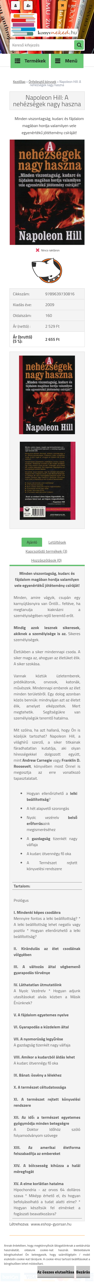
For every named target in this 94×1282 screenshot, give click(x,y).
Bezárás (83, 1272)
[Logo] (44, 24)
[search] (78, 45)
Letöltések (57, 542)
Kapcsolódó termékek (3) (46, 551)
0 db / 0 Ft (75, 6)
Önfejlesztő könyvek (42, 81)
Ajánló (32, 542)
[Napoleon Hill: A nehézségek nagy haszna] (47, 142)
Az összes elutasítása (55, 1272)
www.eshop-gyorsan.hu (51, 1224)
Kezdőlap (19, 81)
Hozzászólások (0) (46, 560)
